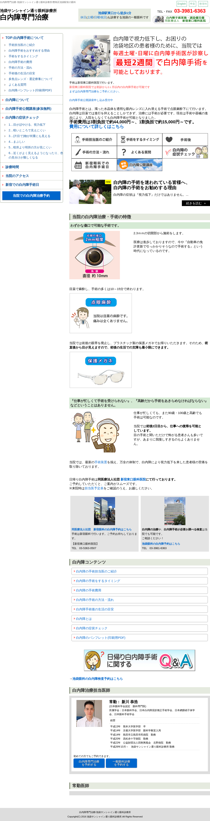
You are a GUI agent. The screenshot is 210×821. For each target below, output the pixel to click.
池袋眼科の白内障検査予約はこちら (97, 678)
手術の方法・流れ (20, 67)
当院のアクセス (17, 176)
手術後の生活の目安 (22, 73)
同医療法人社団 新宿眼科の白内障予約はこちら (102, 529)
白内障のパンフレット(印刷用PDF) (100, 637)
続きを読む (194, 203)
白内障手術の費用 (20, 62)
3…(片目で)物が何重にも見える (29, 136)
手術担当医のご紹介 (22, 45)
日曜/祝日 (100, 17)
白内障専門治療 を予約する (89, 763)
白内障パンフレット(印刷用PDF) (30, 90)
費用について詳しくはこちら (96, 126)
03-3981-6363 (190, 11)
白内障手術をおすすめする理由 (29, 50)
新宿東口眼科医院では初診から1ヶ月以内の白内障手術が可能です (109, 87)
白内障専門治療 (24, 17)
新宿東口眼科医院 (133, 479)
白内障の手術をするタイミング (98, 581)
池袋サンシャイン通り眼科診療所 (28, 11)
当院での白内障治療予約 (31, 195)
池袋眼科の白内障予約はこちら (161, 543)
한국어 (203, 3)
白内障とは (84, 618)
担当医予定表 (94, 488)
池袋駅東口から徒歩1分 (114, 13)
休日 (83, 17)
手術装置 (100, 462)
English (182, 3)
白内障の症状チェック (22, 117)
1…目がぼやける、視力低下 (27, 124)
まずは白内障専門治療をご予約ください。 (95, 91)
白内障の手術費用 (88, 590)
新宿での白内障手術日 (22, 184)
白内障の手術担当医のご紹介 (96, 571)
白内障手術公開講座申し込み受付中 (91, 100)
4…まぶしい (17, 141)
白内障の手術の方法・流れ (95, 599)
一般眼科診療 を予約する (121, 763)
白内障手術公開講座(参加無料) (28, 108)
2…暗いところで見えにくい (27, 130)
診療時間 (12, 167)
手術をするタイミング (23, 56)
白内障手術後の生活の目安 (95, 609)
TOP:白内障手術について (24, 38)
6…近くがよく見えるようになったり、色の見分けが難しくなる (36, 155)
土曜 (90, 17)
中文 (192, 3)
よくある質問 (17, 84)
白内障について (17, 100)
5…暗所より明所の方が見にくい (30, 147)
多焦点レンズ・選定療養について (31, 79)
